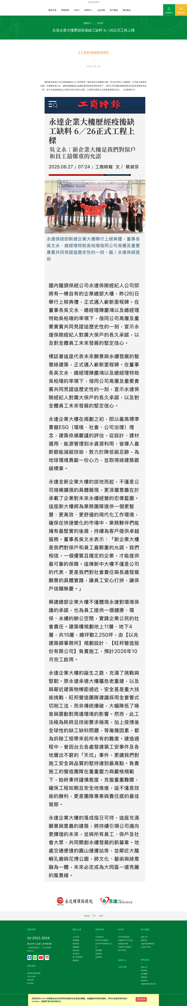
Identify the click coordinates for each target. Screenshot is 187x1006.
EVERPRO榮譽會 (101, 940)
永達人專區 (31, 977)
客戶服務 (114, 10)
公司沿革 (76, 937)
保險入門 (144, 937)
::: (1, 17)
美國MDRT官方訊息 (125, 940)
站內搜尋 (46, 948)
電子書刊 (76, 954)
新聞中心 (88, 10)
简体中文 (30, 951)
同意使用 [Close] (141, 999)
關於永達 (52, 10)
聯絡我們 (181, 12)
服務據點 (76, 947)
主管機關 (144, 974)
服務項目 (144, 940)
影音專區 (30, 983)
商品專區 (144, 970)
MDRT (77, 10)
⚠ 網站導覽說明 (33, 948)
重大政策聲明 (78, 957)
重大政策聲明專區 (93, 2)
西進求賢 (30, 980)
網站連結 (127, 10)
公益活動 (101, 10)
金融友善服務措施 (147, 944)
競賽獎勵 (98, 950)
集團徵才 (76, 960)
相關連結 (144, 977)
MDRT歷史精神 (124, 937)
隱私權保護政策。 (55, 1001)
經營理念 (76, 944)
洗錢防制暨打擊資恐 (148, 984)
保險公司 (144, 967)
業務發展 (65, 10)
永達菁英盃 (99, 937)
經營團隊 (76, 940)
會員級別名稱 (123, 944)
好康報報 (144, 980)
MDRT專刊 (122, 950)
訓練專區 (98, 957)
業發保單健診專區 (34, 973)
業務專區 (169, 12)
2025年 (100, 23)
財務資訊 (76, 950)
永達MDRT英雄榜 (124, 947)
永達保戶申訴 (146, 947)
